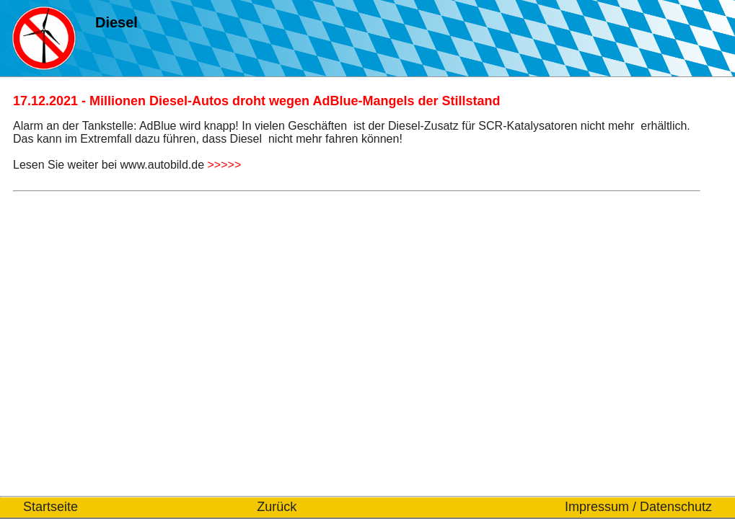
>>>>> (225, 165)
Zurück (276, 507)
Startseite (50, 507)
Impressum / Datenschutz (638, 507)
